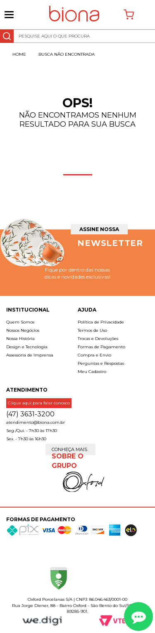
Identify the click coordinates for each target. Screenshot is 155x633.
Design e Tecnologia (27, 347)
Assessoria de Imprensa (29, 355)
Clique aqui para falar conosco (39, 403)
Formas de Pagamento (101, 347)
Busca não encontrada (66, 54)
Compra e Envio (94, 355)
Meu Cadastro (92, 371)
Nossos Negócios (22, 330)
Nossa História (20, 338)
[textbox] (77, 36)
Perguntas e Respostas (101, 363)
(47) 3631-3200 (30, 414)
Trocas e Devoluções (98, 338)
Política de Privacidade (101, 322)
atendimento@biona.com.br (35, 422)
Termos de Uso (92, 330)
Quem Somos (20, 322)
